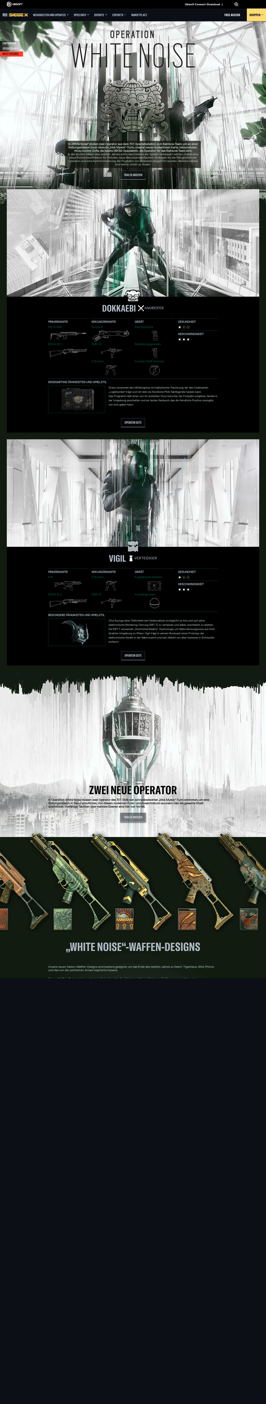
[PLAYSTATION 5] (133, 1354)
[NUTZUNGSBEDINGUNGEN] (28, 1372)
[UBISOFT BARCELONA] (85, 1346)
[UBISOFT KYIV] (85, 1358)
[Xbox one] (133, 1350)
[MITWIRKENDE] (85, 1381)
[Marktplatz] (139, 14)
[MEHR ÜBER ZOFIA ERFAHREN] (133, 1112)
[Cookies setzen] (15, 1379)
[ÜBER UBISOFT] (28, 1347)
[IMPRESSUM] (28, 1376)
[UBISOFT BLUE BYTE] (85, 1350)
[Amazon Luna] (133, 1365)
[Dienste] (100, 15)
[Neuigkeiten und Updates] (51, 15)
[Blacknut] (181, 1346)
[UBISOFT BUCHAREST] (85, 1354)
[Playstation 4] (133, 1358)
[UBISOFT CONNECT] (28, 1342)
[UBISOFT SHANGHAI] (85, 1373)
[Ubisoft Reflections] (85, 1365)
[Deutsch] (236, 1324)
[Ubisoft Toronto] (85, 1377)
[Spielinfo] (81, 15)
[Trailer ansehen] (133, 175)
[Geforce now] (181, 1342)
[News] (28, 1353)
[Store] (28, 1337)
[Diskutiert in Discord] (133, 1284)
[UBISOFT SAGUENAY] (85, 1369)
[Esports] (119, 14)
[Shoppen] (256, 15)
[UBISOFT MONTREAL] (85, 1342)
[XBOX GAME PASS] (133, 1342)
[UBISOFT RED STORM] (85, 1362)
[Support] (28, 1358)
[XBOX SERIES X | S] (133, 1346)
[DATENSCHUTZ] (28, 1369)
